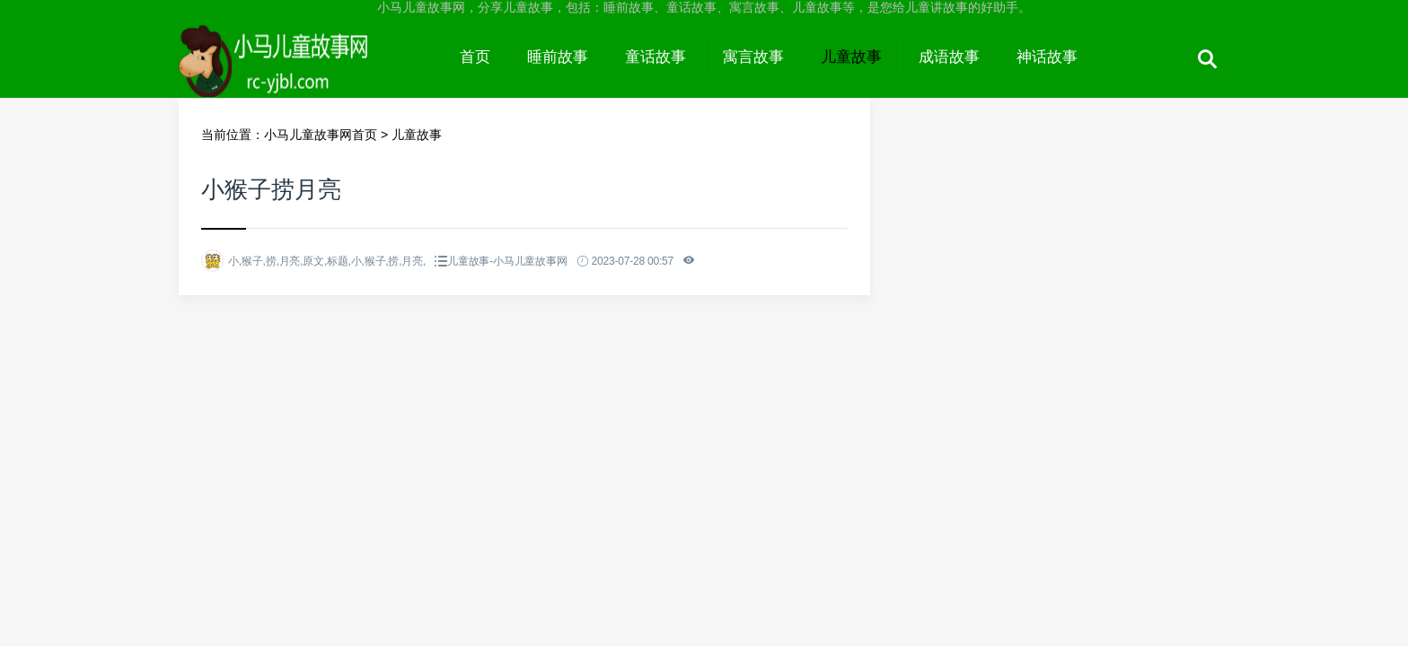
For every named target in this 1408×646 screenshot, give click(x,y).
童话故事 (655, 56)
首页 (475, 56)
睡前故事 (557, 56)
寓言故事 (753, 56)
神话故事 (1047, 56)
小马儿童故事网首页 (320, 134)
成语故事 (949, 56)
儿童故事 (851, 56)
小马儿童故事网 (310, 73)
